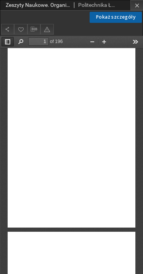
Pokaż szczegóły (116, 17)
